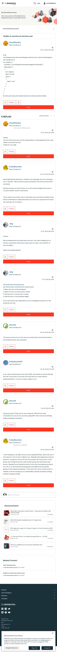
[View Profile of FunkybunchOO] (15, 361)
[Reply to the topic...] (31, 495)
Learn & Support (6, 593)
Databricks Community (10, 3)
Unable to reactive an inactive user (14, 573)
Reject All (34, 648)
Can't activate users (9, 565)
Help (38, 3)
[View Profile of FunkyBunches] (15, 166)
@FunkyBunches (18, 284)
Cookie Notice (45, 640)
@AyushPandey (8, 284)
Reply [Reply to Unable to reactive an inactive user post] (28, 107)
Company (4, 598)
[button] (5, 102)
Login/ (51, 3)
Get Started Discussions (11, 28)
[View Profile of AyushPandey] (15, 42)
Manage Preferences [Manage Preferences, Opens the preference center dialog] (11, 648)
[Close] (53, 633)
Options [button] (53, 28)
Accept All (47, 648)
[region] (28, 641)
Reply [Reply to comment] (28, 156)
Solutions (4, 595)
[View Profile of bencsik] (12, 325)
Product (3, 590)
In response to (22, 128)
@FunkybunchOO (8, 413)
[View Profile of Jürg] (11, 224)
